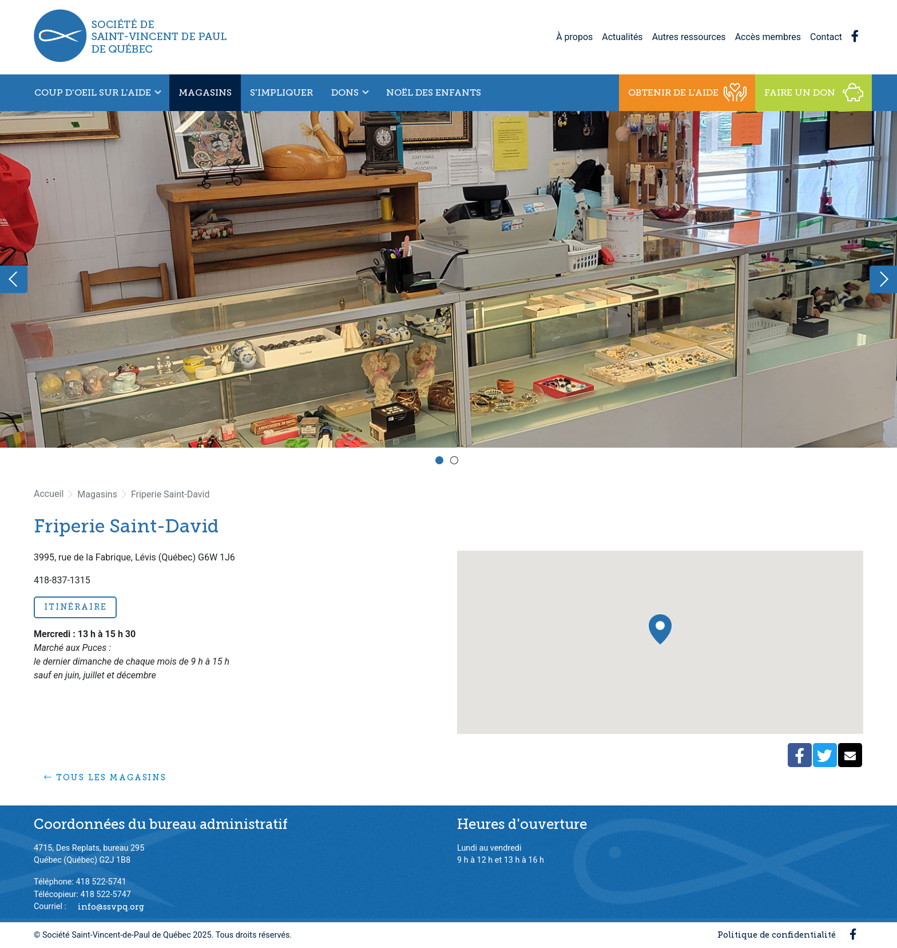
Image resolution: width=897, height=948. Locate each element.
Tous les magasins (105, 777)
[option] (448, 279)
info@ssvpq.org (111, 906)
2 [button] (456, 462)
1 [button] (441, 462)
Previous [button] (13, 279)
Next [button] (883, 279)
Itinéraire (75, 607)
